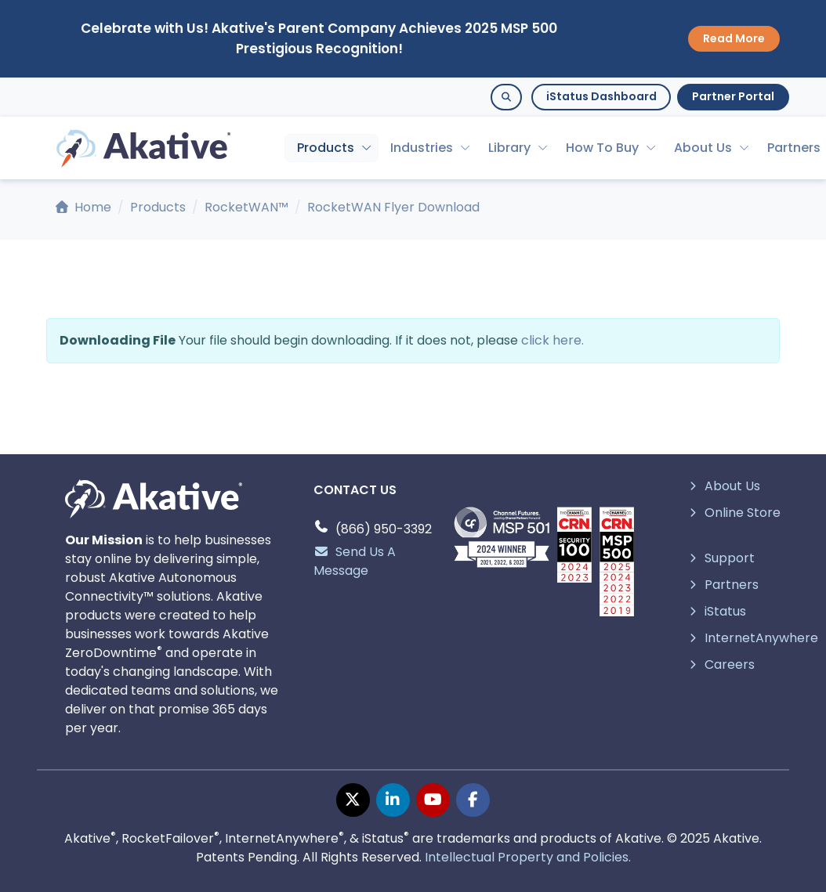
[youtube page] (433, 800)
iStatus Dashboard (601, 96)
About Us (703, 148)
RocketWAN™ (246, 207)
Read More (734, 38)
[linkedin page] (393, 800)
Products (325, 148)
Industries (421, 148)
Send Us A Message (354, 561)
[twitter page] (353, 800)
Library (509, 148)
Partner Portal (733, 96)
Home (83, 207)
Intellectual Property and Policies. (528, 857)
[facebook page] (473, 800)
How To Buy (602, 148)
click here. (552, 340)
